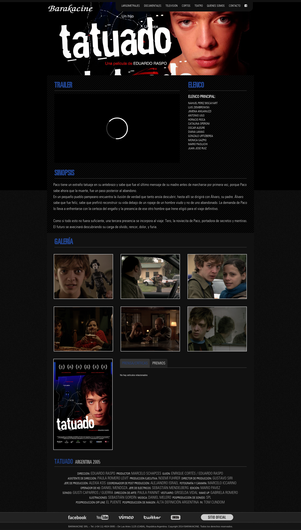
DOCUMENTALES (152, 5)
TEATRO (199, 5)
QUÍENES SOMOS (216, 5)
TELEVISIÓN (172, 5)
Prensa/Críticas (135, 363)
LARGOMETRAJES (130, 5)
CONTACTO (234, 5)
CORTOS (186, 5)
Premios (158, 363)
